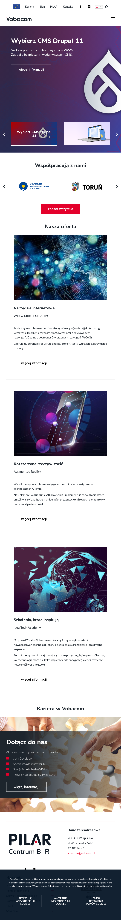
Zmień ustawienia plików (96, 901)
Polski (100, 9)
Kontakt (70, 9)
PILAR (54, 9)
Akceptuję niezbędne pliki (60, 901)
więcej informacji (32, 74)
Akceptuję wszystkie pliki (25, 901)
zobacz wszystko (64, 215)
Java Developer (23, 764)
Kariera (26, 9)
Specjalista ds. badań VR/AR (30, 775)
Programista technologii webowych (34, 780)
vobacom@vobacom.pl (81, 859)
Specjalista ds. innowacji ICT (30, 770)
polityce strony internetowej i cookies (93, 885)
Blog (41, 9)
